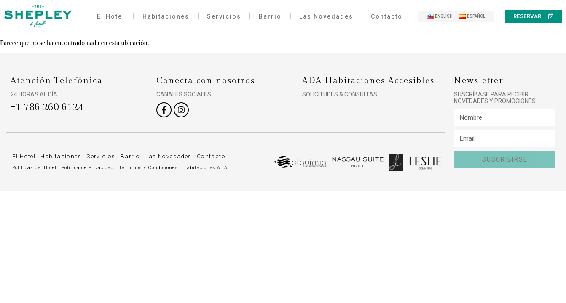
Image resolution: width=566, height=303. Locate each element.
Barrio (270, 16)
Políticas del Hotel (34, 167)
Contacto (386, 16)
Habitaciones (165, 16)
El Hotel (111, 16)
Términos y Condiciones (149, 167)
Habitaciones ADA (206, 167)
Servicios (224, 16)
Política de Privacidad (88, 167)
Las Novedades (326, 16)
